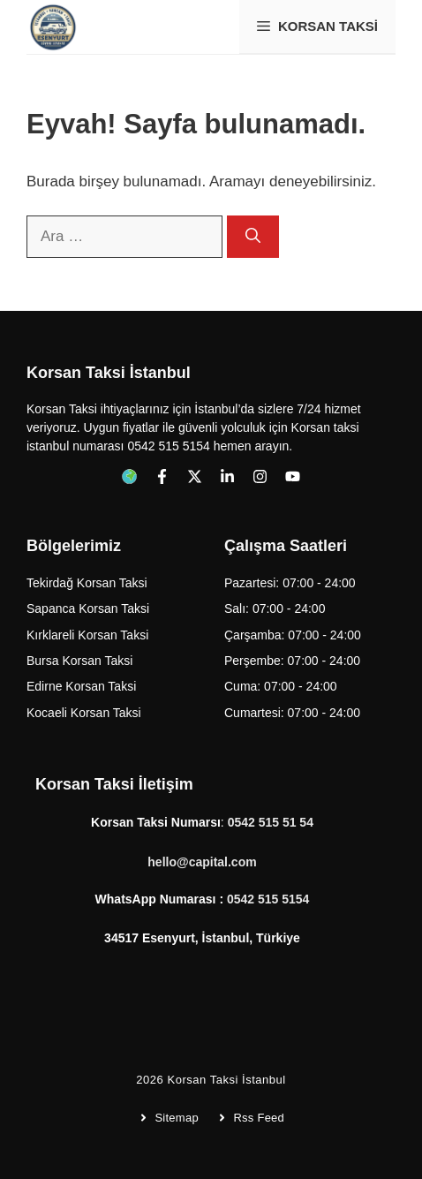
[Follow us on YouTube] (292, 476)
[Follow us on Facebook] (129, 476)
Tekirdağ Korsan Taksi (86, 583)
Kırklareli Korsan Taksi (87, 635)
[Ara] (253, 236)
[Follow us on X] (194, 476)
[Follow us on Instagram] (260, 476)
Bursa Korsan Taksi (79, 661)
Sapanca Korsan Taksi (87, 608)
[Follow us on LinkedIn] (227, 476)
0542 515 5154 (268, 899)
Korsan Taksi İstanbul (226, 1079)
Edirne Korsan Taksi (81, 686)
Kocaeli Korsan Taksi (83, 713)
